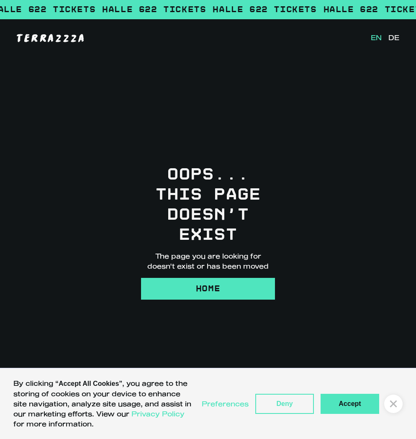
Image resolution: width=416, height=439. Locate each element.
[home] (50, 37)
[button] (393, 404)
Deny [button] (284, 403)
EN (376, 37)
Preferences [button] (225, 404)
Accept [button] (350, 403)
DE (393, 37)
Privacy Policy (158, 414)
